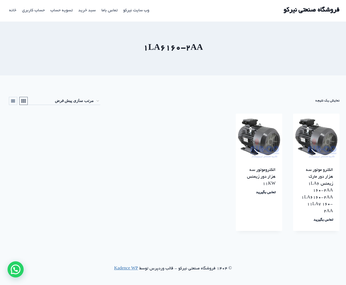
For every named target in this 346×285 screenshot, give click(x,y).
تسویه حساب (61, 10)
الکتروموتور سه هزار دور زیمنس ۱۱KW (261, 177)
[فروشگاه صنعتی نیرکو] (311, 10)
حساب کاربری (33, 10)
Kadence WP (126, 268)
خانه (12, 10)
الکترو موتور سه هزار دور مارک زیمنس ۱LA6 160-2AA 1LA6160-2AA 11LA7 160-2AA (317, 191)
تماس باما (109, 10)
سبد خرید (87, 10)
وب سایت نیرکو (136, 10)
